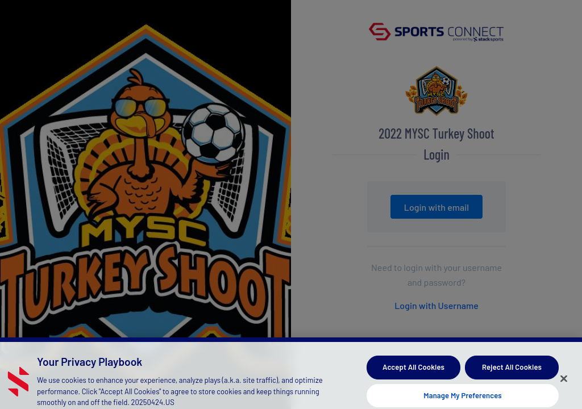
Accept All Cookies (413, 370)
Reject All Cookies (512, 370)
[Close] (563, 382)
